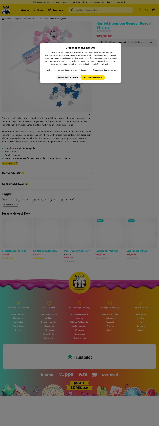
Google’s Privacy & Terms (105, 70)
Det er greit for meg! (92, 77)
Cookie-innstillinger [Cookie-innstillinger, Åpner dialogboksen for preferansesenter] (67, 77)
